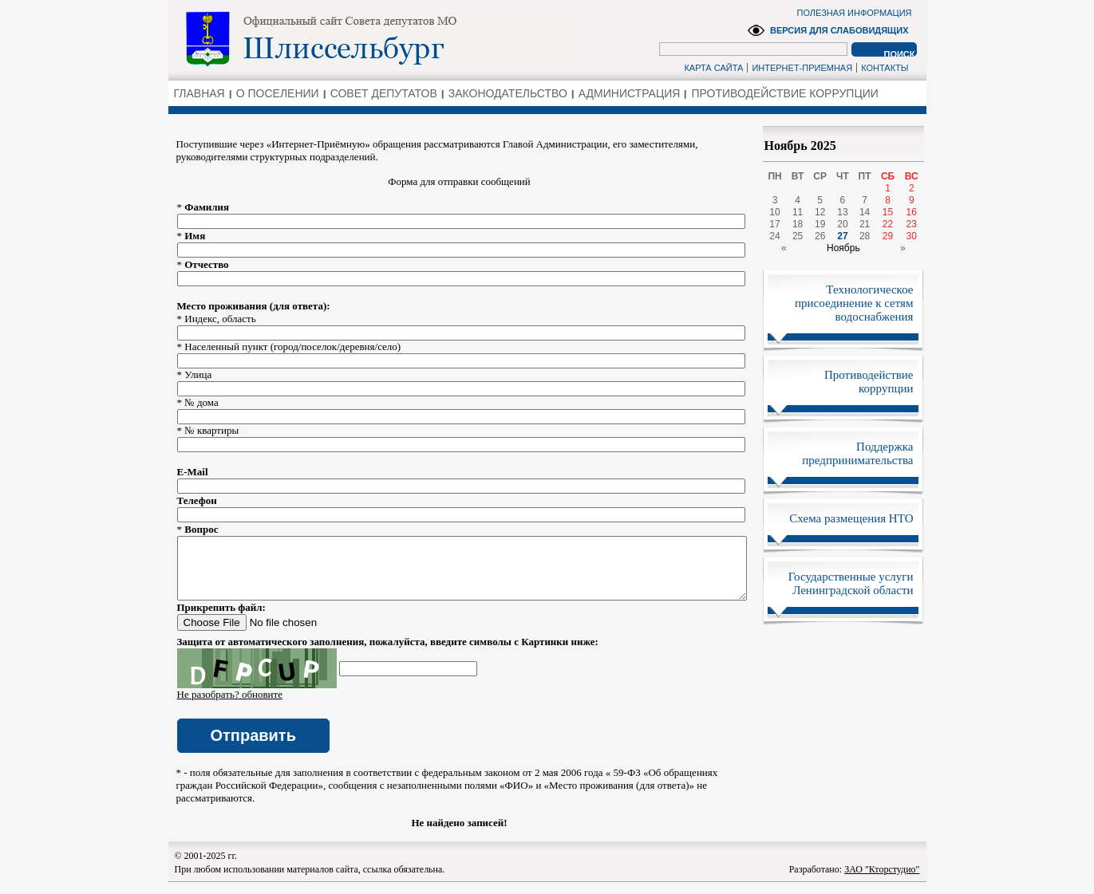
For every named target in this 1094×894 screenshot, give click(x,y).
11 (797, 212)
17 (774, 224)
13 (842, 212)
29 (888, 236)
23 (911, 224)
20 (842, 224)
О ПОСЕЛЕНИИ (277, 93)
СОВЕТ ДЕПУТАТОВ (383, 93)
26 (820, 236)
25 (797, 236)
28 (864, 236)
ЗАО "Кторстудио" (881, 881)
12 (820, 212)
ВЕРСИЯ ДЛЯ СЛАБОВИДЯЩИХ (839, 30)
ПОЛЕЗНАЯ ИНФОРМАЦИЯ (854, 13)
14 (864, 212)
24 (774, 236)
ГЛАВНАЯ (199, 93)
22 (888, 224)
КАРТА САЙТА (713, 68)
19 (820, 224)
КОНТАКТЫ (884, 68)
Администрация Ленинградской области (376, 39)
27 (842, 236)
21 (864, 224)
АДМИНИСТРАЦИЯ (630, 93)
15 (888, 212)
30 (911, 236)
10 (774, 212)
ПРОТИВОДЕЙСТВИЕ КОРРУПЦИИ (784, 93)
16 (911, 212)
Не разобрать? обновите (230, 706)
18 (797, 224)
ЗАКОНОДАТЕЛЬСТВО (507, 93)
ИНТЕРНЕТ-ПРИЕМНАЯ (802, 68)
